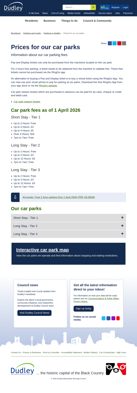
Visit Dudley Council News (34, 312)
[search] (77, 7)
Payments (128, 13)
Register (116, 7)
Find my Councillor (51, 352)
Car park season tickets (27, 101)
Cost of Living (57, 13)
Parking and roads (32, 33)
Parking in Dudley (52, 33)
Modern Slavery (91, 352)
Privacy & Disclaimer (32, 352)
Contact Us (16, 352)
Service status (105, 13)
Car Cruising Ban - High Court (112, 352)
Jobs (117, 13)
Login (125, 7)
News (45, 13)
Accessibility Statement (71, 352)
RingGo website (48, 85)
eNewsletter (89, 13)
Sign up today (83, 308)
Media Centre (74, 13)
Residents (16, 33)
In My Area (34, 13)
